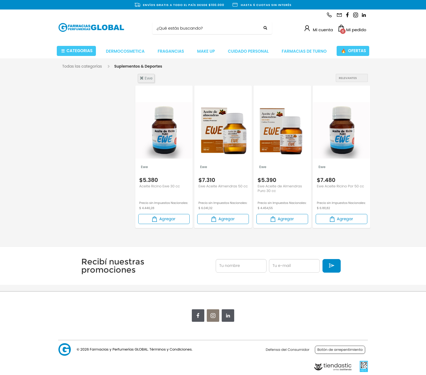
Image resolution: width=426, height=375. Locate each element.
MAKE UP (206, 51)
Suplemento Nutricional (83, 164)
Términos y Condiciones (170, 349)
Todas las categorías (82, 66)
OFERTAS (353, 51)
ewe (146, 78)
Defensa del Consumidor (287, 349)
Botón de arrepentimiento (340, 349)
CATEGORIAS (77, 51)
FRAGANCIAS (171, 51)
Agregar (163, 221)
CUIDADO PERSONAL (248, 51)
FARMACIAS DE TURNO (304, 51)
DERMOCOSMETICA (125, 51)
